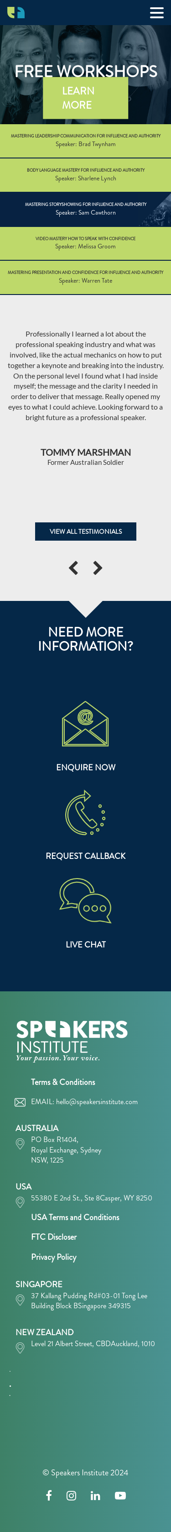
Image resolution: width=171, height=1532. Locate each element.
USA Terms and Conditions (75, 1217)
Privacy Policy (53, 1257)
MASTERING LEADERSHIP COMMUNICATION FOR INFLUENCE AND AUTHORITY (85, 140)
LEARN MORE (78, 98)
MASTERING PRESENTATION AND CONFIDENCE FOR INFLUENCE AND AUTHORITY (85, 277)
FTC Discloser (54, 1237)
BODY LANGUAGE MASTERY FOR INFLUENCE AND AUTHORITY (85, 175)
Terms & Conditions (63, 1082)
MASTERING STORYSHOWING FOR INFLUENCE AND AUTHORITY (85, 209)
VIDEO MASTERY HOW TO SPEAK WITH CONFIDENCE (85, 243)
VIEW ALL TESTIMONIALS (86, 531)
